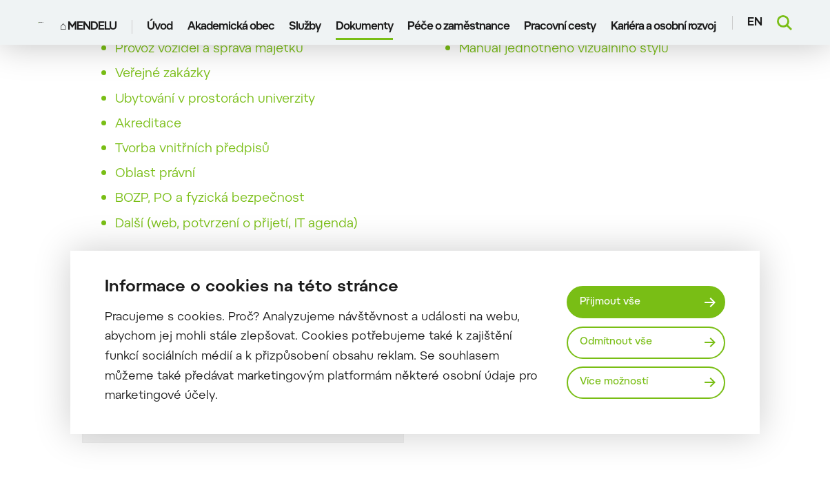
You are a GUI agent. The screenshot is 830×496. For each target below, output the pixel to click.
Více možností (619, 383)
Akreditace (148, 148)
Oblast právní (155, 198)
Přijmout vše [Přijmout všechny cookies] (614, 300)
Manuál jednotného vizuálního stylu (564, 73)
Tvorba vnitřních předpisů (192, 173)
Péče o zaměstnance (460, 22)
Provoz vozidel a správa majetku (209, 73)
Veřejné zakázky (162, 98)
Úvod (161, 22)
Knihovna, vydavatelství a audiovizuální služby (250, 48)
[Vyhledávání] (784, 22)
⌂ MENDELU (90, 22)
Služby (306, 22)
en (754, 22)
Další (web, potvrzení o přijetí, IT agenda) (236, 248)
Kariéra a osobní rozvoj (664, 22)
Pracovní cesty (562, 22)
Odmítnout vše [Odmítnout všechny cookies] (621, 342)
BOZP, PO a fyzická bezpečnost (210, 222)
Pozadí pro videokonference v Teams (568, 48)
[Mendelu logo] (42, 22)
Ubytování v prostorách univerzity (215, 123)
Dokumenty (365, 22)
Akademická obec (232, 22)
